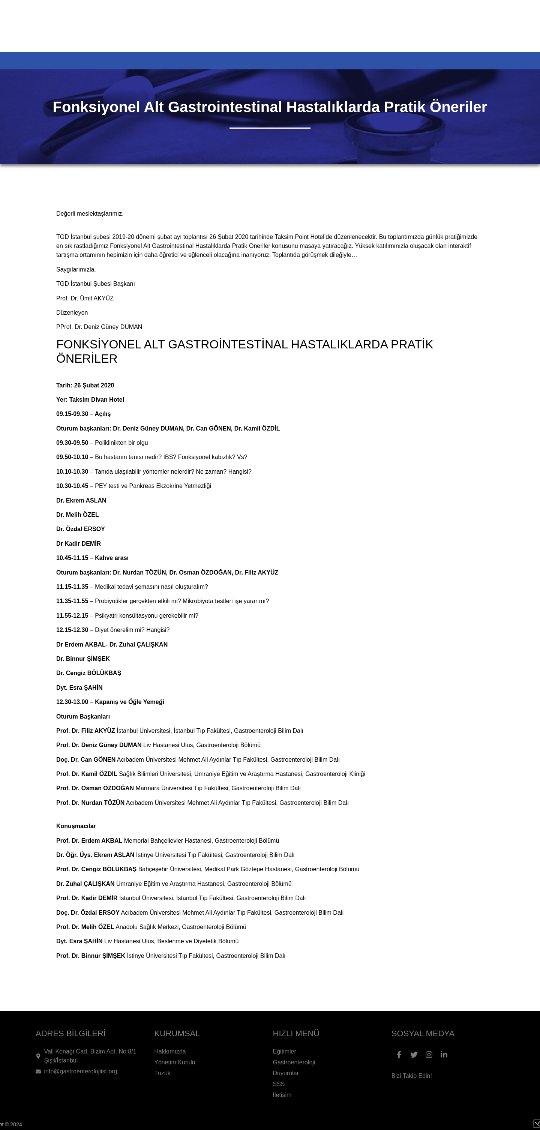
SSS (444, 61)
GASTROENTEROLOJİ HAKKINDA (290, 61)
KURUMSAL (120, 61)
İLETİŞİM (486, 61)
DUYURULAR (393, 61)
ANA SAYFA (57, 61)
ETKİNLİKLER (187, 61)
